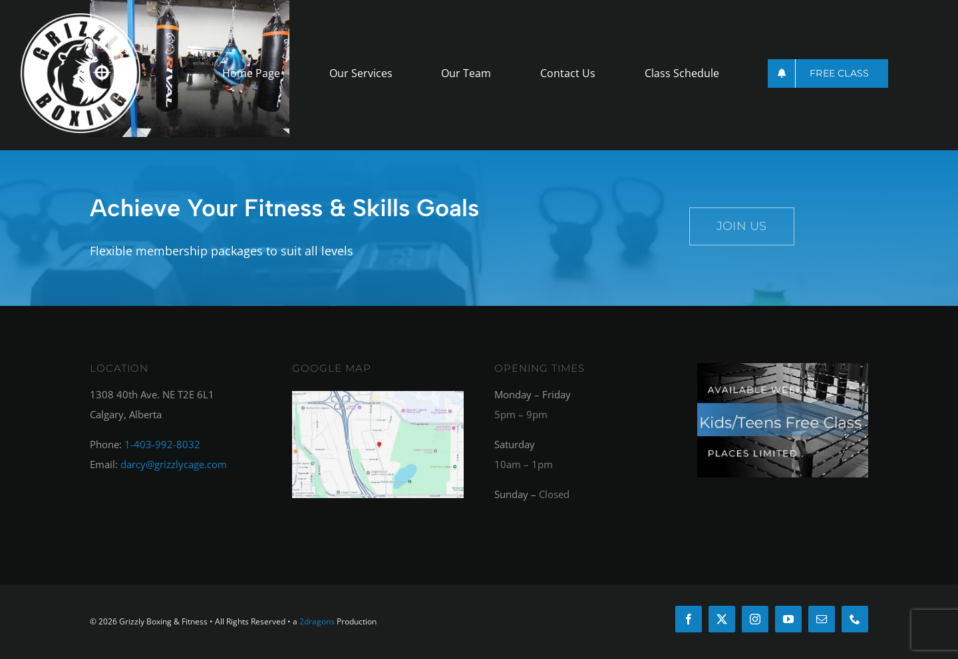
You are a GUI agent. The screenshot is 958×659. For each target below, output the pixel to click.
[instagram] (755, 619)
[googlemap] (377, 395)
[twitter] (722, 619)
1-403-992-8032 (162, 444)
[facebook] (688, 619)
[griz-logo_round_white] (80, 18)
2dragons (317, 621)
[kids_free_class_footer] (782, 367)
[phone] (855, 619)
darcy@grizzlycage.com (173, 464)
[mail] (821, 619)
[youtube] (788, 619)
